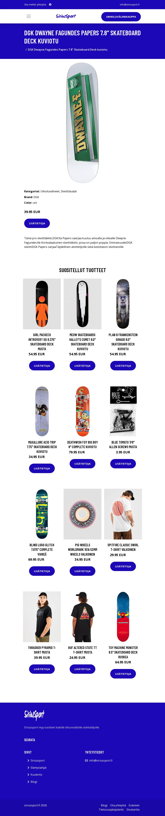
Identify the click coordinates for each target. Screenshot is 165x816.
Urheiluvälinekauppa (121, 16)
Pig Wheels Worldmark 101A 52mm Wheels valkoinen (82, 549)
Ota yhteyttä (118, 805)
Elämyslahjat (38, 767)
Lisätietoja (37, 223)
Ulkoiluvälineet (50, 191)
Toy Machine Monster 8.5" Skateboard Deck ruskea (123, 652)
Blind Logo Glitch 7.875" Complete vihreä (42, 549)
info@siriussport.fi (129, 4)
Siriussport (38, 760)
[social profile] (50, 4)
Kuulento (36, 774)
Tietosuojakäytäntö (111, 809)
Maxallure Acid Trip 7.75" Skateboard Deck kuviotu (42, 447)
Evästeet (134, 805)
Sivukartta (132, 809)
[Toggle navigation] (28, 16)
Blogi (34, 782)
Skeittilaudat (69, 191)
